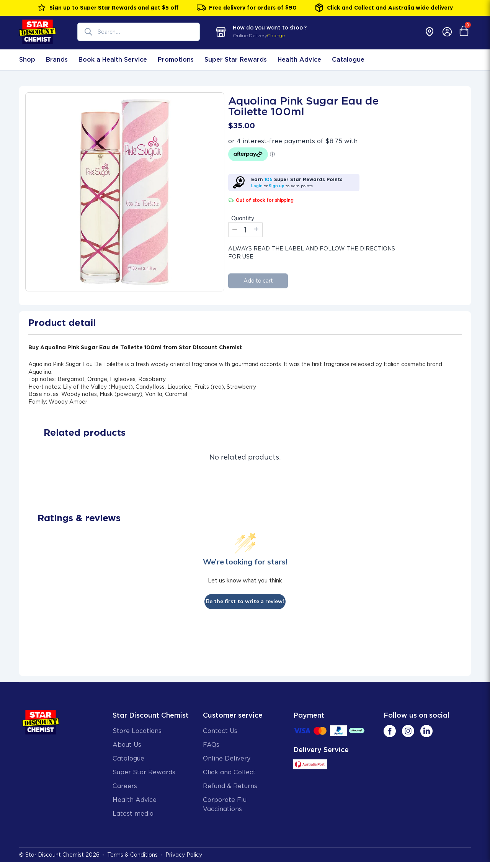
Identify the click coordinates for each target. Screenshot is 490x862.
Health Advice (299, 59)
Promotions (176, 59)
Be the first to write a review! (245, 601)
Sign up (276, 185)
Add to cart (258, 281)
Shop (27, 59)
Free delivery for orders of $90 (247, 7)
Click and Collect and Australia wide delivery (384, 7)
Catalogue (348, 59)
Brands (57, 59)
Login (257, 185)
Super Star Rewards (235, 59)
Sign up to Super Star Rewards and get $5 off (108, 7)
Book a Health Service (112, 59)
